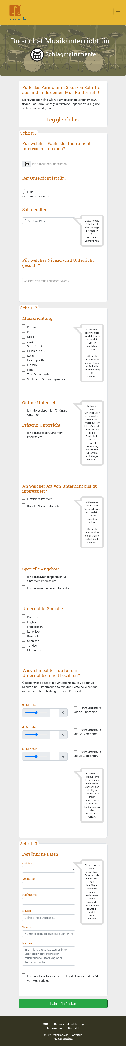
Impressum (55, 1028)
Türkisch (32, 645)
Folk (30, 369)
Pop (29, 332)
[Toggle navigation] (118, 11)
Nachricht (28, 943)
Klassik (31, 327)
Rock (30, 336)
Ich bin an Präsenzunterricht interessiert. (45, 435)
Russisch (33, 636)
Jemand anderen (38, 196)
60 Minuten (30, 749)
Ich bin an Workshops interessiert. (49, 588)
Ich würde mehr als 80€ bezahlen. (87, 754)
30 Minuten (30, 705)
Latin (30, 355)
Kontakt (73, 1028)
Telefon (27, 927)
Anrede (27, 862)
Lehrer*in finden (63, 1004)
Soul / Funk (35, 346)
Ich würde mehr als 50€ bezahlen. (87, 710)
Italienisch (33, 631)
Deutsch (32, 617)
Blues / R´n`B (36, 351)
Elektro (32, 365)
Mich (30, 191)
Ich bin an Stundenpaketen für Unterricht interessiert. (46, 579)
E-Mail (26, 910)
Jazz (30, 341)
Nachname (29, 894)
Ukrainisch (34, 650)
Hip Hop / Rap (36, 360)
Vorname (28, 878)
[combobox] (53, 164)
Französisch (35, 627)
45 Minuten (29, 727)
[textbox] (51, 164)
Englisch (32, 622)
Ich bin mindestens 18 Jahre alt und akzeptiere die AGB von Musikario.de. (63, 978)
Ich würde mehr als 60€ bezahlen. (87, 732)
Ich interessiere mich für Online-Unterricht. (48, 412)
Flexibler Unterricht (39, 499)
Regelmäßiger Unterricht (43, 506)
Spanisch (33, 641)
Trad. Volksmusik (38, 374)
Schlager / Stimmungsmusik (46, 379)
